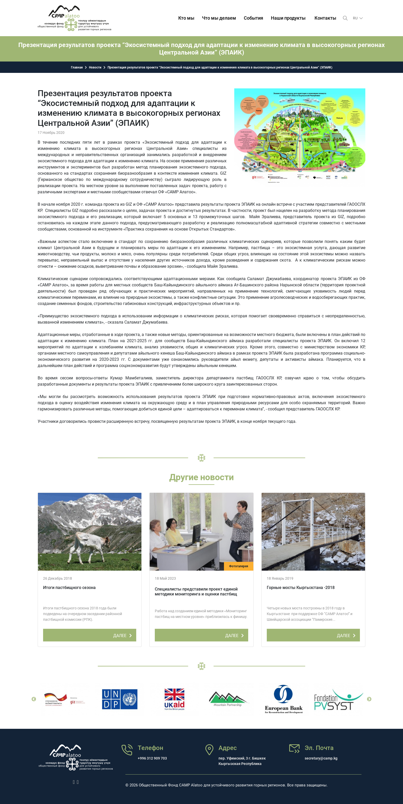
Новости (95, 67)
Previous (33, 699)
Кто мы (186, 18)
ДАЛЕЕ (123, 634)
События (253, 18)
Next (369, 699)
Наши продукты (288, 18)
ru (355, 18)
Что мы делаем (219, 18)
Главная (77, 67)
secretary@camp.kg (321, 758)
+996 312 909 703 (152, 758)
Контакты (325, 18)
